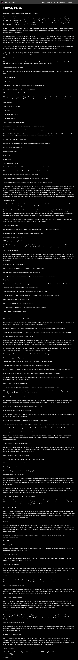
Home (43, 2)
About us (49, 2)
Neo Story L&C (9, 2)
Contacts (69, 2)
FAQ (54, 2)
